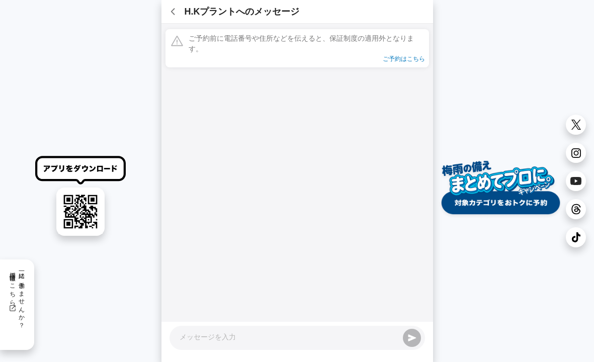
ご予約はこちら (404, 58)
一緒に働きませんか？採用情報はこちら (17, 296)
